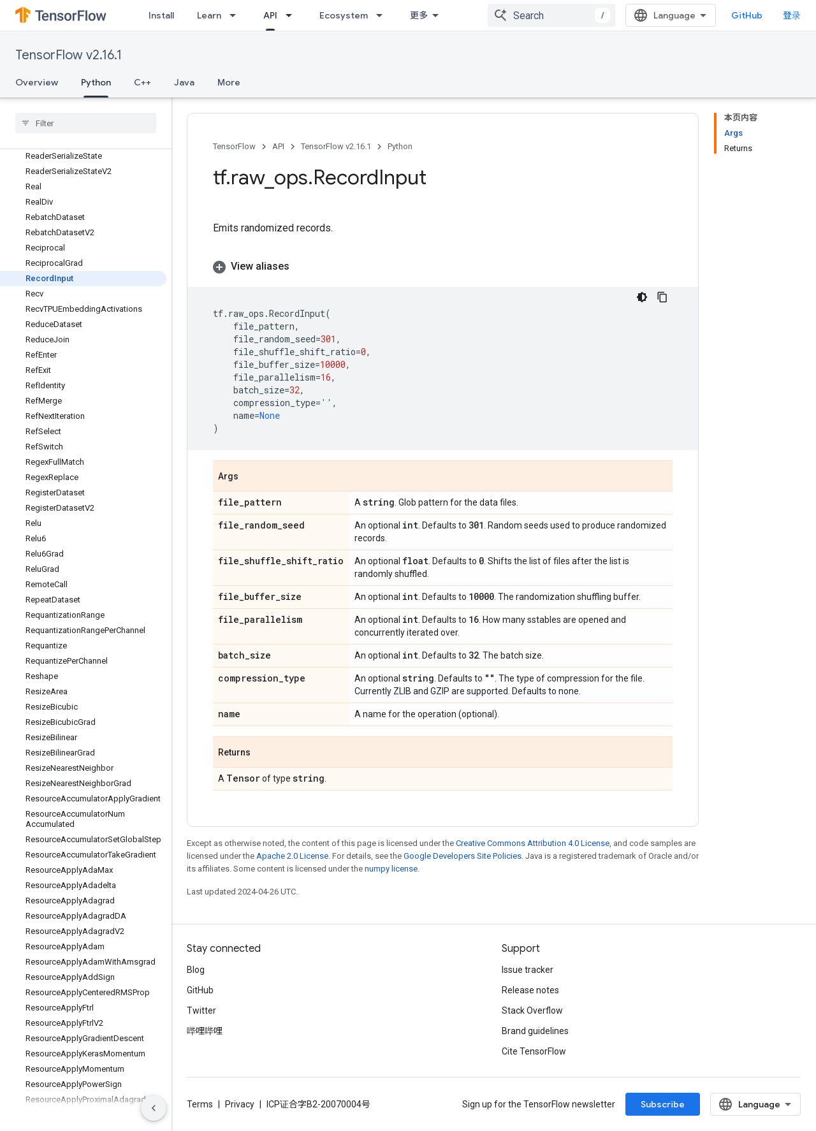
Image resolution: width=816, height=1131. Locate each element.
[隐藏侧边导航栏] (153, 1108)
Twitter (201, 1010)
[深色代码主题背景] (642, 297)
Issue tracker (527, 970)
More (228, 82)
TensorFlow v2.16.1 (68, 55)
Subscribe (663, 1104)
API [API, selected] (270, 15)
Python (400, 146)
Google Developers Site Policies (462, 856)
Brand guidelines (535, 1031)
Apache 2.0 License (292, 856)
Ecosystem (343, 15)
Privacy (239, 1104)
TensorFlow (234, 146)
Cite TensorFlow (534, 1051)
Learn (209, 15)
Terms (200, 1104)
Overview (36, 82)
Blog (196, 970)
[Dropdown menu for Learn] (236, 15)
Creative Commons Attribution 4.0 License (532, 843)
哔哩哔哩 (204, 1031)
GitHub (746, 15)
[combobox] (551, 15)
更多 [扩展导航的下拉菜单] (419, 15)
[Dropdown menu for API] (292, 15)
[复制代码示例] (662, 297)
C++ (142, 82)
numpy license (391, 868)
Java (184, 82)
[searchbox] (85, 123)
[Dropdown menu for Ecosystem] (383, 15)
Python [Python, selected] (96, 82)
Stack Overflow (532, 1010)
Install (161, 15)
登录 (792, 15)
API (278, 146)
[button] (443, 266)
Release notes (530, 990)
